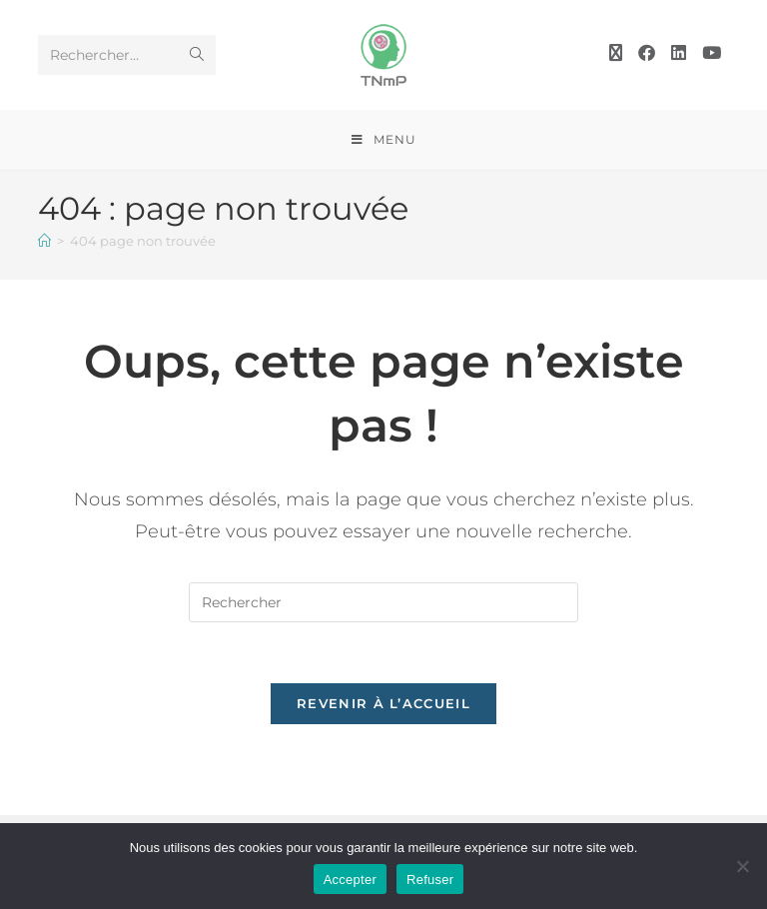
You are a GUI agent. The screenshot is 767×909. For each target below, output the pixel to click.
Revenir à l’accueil (383, 703)
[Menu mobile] (384, 140)
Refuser (429, 879)
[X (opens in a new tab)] (615, 53)
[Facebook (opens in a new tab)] (646, 53)
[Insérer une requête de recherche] (383, 602)
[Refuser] (742, 866)
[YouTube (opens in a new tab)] (711, 53)
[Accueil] (44, 241)
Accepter (350, 879)
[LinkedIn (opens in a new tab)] (678, 53)
